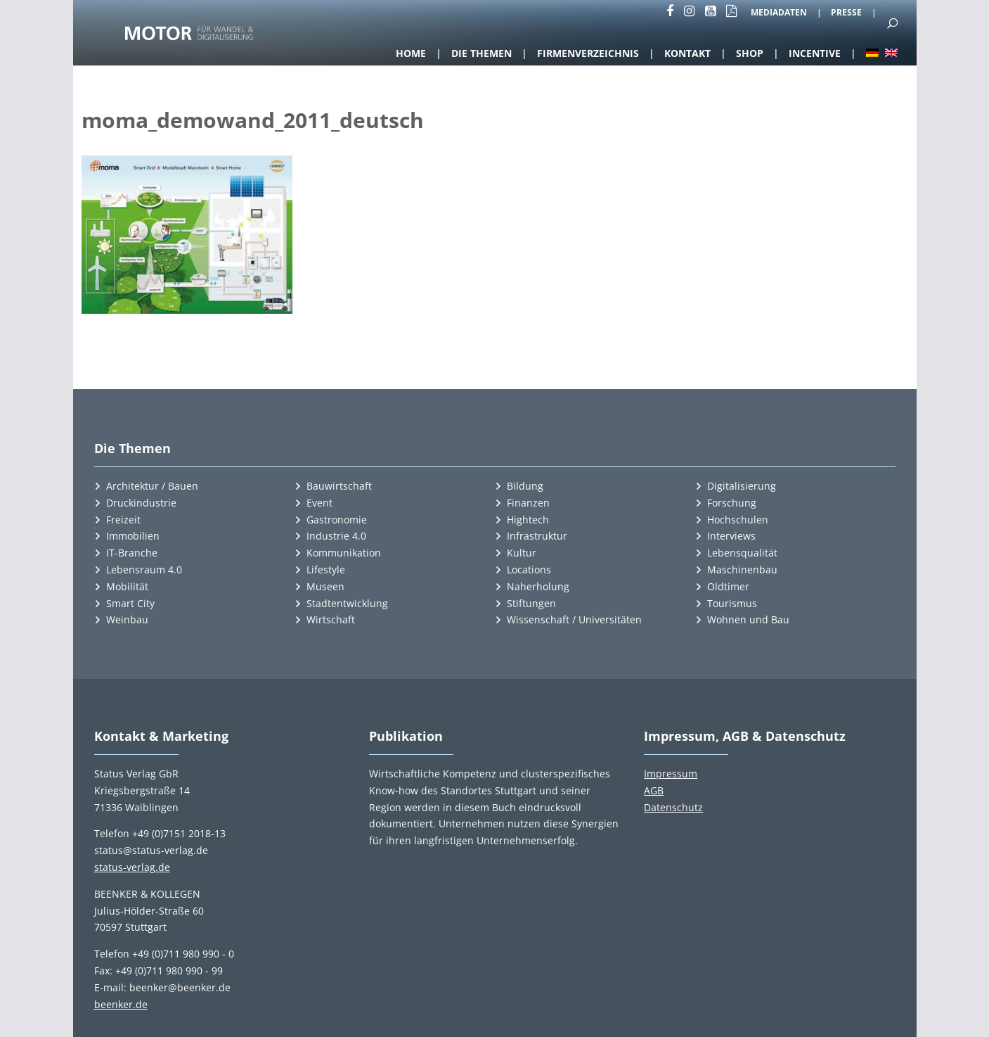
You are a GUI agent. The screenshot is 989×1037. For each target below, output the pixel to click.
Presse (846, 13)
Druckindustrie (141, 502)
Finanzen (528, 502)
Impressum (670, 773)
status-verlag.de (132, 867)
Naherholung (538, 586)
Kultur (521, 552)
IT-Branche (131, 552)
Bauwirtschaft (339, 485)
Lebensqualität (742, 552)
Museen (325, 586)
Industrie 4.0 (336, 535)
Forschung (731, 502)
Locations (529, 569)
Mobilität (127, 586)
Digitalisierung (741, 485)
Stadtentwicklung (347, 603)
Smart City (130, 603)
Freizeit (123, 519)
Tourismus (732, 603)
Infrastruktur (537, 535)
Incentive (815, 53)
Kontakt (687, 53)
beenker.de (121, 1004)
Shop (749, 53)
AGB (654, 790)
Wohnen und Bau (748, 619)
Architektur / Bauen (152, 485)
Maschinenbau (742, 569)
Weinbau (127, 619)
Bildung (525, 485)
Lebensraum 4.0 (144, 569)
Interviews (731, 535)
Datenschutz (673, 807)
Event (319, 502)
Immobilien (133, 535)
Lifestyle (325, 569)
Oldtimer (728, 586)
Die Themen (481, 53)
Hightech (528, 519)
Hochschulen (737, 519)
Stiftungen (531, 603)
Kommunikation (343, 552)
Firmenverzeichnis (588, 53)
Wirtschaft (330, 619)
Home (411, 53)
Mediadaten (779, 13)
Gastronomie (336, 519)
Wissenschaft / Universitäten (574, 619)
